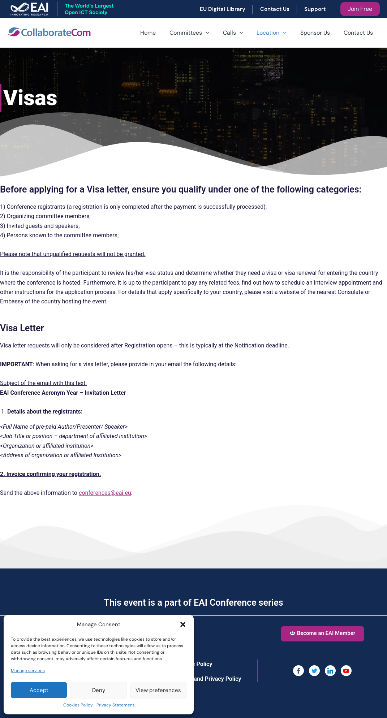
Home (160, 32)
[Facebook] (298, 670)
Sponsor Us (318, 32)
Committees (199, 32)
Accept (39, 690)
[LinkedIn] (330, 670)
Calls (241, 32)
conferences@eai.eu (105, 492)
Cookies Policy (78, 705)
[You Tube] (346, 670)
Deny (98, 690)
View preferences (158, 690)
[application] (215, 32)
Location (277, 32)
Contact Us (359, 32)
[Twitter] (314, 670)
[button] (182, 624)
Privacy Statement (115, 705)
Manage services (28, 671)
